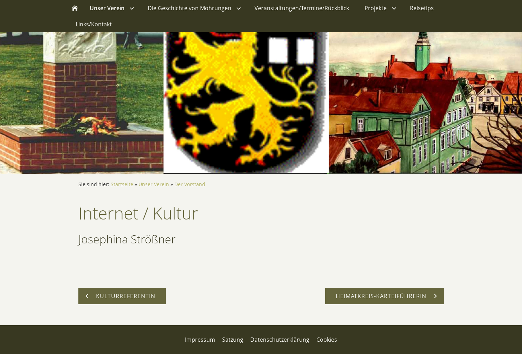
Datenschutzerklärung (279, 339)
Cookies (326, 339)
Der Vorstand (189, 184)
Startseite (122, 184)
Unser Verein (153, 184)
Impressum (200, 339)
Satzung (232, 339)
